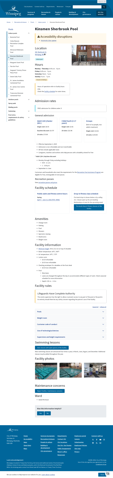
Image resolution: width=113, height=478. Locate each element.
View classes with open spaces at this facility (51, 348)
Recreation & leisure (45, 13)
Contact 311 (62, 439)
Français (68, 6)
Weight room (42, 318)
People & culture (58, 13)
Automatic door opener (48, 40)
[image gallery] (46, 371)
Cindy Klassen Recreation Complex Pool (16, 43)
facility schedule (49, 91)
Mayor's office (62, 452)
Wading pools (13, 107)
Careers (77, 439)
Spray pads (12, 103)
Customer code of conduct (47, 324)
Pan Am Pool (14, 66)
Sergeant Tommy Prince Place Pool (18, 71)
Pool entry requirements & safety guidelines (16, 117)
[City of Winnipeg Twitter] (92, 439)
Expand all (95, 307)
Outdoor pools (13, 99)
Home (8, 22)
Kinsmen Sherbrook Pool (16, 57)
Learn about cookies (48, 475)
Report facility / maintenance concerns (49, 391)
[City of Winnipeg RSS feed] (96, 443)
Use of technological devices (48, 330)
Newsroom (60, 6)
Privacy (77, 452)
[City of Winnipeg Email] (100, 443)
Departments (50, 6)
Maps (25, 449)
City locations (28, 6)
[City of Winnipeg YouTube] (100, 439)
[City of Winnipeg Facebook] (96, 439)
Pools (32, 22)
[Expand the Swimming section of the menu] (29, 111)
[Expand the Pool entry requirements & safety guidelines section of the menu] (29, 117)
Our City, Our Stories (64, 445)
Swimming (11, 111)
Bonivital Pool (14, 37)
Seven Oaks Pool (15, 77)
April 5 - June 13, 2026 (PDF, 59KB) (48, 200)
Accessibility (28, 439)
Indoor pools (42, 22)
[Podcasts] (92, 443)
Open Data (27, 445)
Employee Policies (81, 445)
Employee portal (80, 436)
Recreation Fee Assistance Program (89, 172)
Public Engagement (64, 449)
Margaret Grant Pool (17, 62)
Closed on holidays (41, 80)
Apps (25, 442)
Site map (78, 449)
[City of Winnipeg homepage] (12, 431)
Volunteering (79, 442)
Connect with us (39, 6)
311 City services (100, 13)
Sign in (101, 1)
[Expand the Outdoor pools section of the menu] (29, 99)
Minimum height (43, 249)
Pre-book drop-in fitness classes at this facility (89, 207)
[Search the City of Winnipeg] (87, 6)
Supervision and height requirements (51, 337)
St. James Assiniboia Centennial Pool (17, 81)
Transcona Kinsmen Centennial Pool (16, 94)
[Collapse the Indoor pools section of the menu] (29, 33)
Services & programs (31, 13)
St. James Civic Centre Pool (17, 88)
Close (102, 475)
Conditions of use (101, 464)
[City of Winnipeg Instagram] (104, 439)
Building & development (73, 13)
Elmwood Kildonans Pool (16, 51)
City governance (87, 13)
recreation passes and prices (47, 182)
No (48, 413)
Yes (40, 413)
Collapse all (103, 307)
